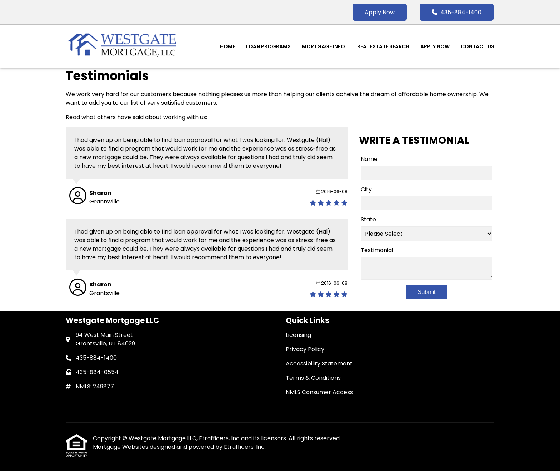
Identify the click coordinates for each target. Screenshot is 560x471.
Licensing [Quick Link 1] (298, 335)
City (366, 189)
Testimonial (377, 250)
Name (369, 159)
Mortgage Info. (324, 46)
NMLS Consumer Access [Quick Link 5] (319, 392)
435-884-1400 (456, 12)
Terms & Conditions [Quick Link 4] (313, 378)
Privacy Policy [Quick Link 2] (305, 349)
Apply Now (380, 12)
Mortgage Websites (121, 447)
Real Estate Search (383, 46)
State (368, 219)
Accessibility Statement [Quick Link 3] (319, 363)
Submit (427, 292)
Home (227, 46)
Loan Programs (268, 46)
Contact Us (477, 46)
